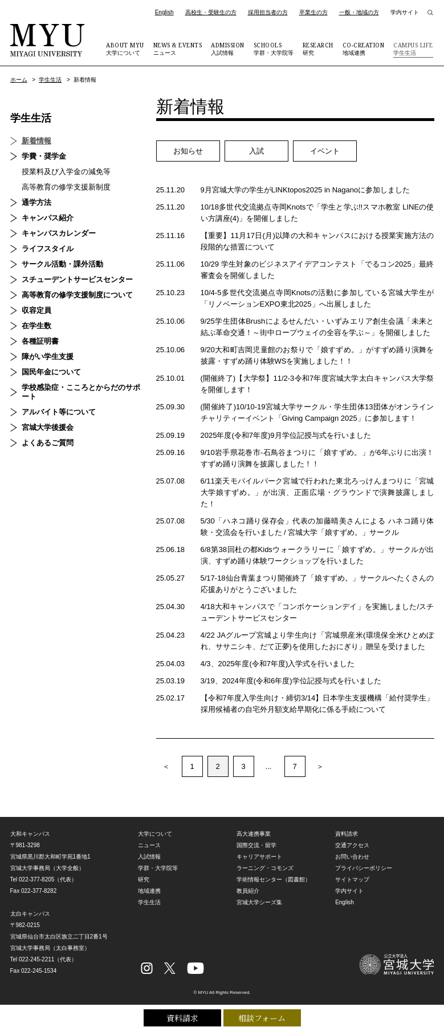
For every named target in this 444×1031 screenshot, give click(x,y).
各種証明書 (40, 341)
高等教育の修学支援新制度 (66, 187)
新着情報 (36, 140)
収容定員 (36, 310)
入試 (256, 151)
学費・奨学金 (44, 156)
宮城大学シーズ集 (259, 902)
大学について (125, 48)
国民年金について (51, 372)
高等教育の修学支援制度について (77, 295)
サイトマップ (352, 879)
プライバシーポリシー (363, 868)
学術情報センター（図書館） (274, 879)
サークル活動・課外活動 (62, 264)
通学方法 (36, 202)
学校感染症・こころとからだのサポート (81, 392)
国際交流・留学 (256, 845)
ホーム (18, 79)
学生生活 (413, 48)
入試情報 (228, 48)
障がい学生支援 (48, 356)
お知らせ (188, 151)
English (164, 12)
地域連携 (364, 48)
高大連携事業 (254, 834)
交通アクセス (352, 845)
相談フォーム (262, 1018)
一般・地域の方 (359, 12)
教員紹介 (248, 891)
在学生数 (36, 325)
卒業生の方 (313, 12)
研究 (318, 48)
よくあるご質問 (48, 442)
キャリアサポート (259, 856)
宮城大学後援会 (48, 427)
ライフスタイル (48, 248)
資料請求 (182, 1018)
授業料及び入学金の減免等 (66, 171)
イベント (325, 151)
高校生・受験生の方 (211, 12)
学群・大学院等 (274, 48)
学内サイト (404, 12)
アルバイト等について (59, 412)
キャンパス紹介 (48, 218)
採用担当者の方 (268, 12)
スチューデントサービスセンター (77, 279)
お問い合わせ (352, 856)
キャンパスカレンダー (59, 233)
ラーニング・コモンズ (265, 868)
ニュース (177, 48)
